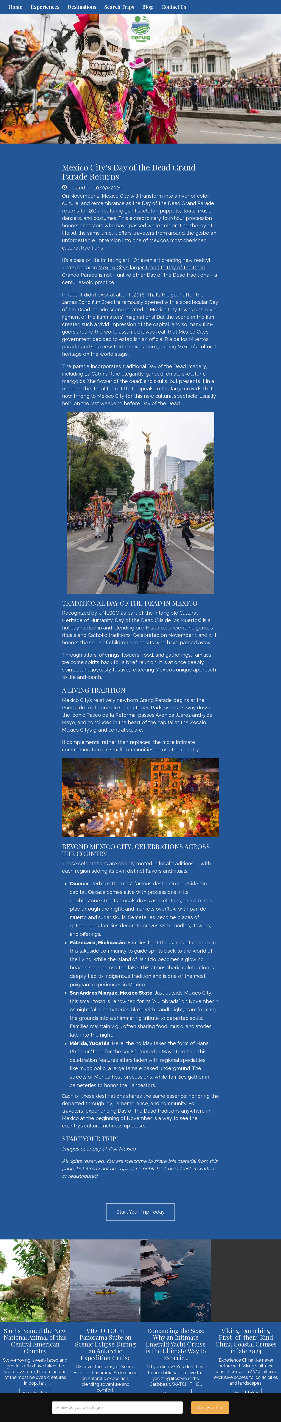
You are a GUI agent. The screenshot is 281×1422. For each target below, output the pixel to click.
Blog (147, 7)
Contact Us (173, 7)
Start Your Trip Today (140, 1212)
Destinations (82, 7)
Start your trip (210, 1407)
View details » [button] (35, 1392)
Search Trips (119, 7)
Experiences (45, 7)
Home (15, 7)
